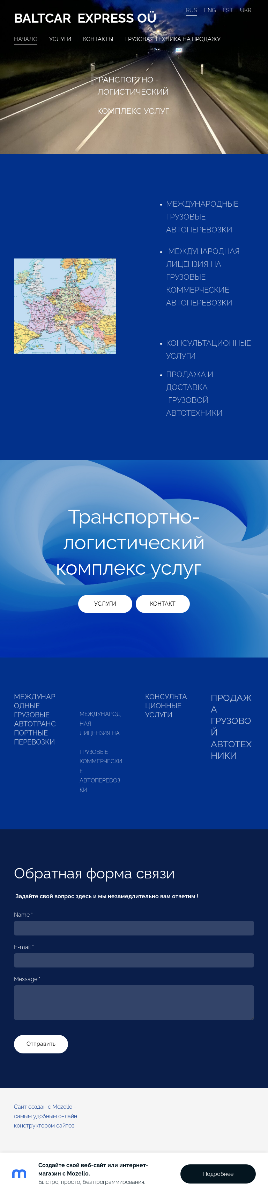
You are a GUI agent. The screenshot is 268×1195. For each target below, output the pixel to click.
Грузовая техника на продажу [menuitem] (173, 39)
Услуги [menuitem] (60, 39)
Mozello (62, 1107)
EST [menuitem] (228, 10)
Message (27, 979)
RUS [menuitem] (191, 10)
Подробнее (218, 1174)
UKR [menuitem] (245, 10)
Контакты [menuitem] (98, 39)
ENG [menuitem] (210, 10)
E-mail (24, 947)
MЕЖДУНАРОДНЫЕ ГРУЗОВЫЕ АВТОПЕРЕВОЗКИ (202, 217)
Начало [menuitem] (25, 39)
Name (23, 914)
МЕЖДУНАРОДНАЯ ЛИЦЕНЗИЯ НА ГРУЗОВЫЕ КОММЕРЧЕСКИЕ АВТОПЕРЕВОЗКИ (204, 277)
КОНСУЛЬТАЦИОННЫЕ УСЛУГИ (166, 706)
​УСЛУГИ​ (105, 603)
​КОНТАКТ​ (163, 603)
